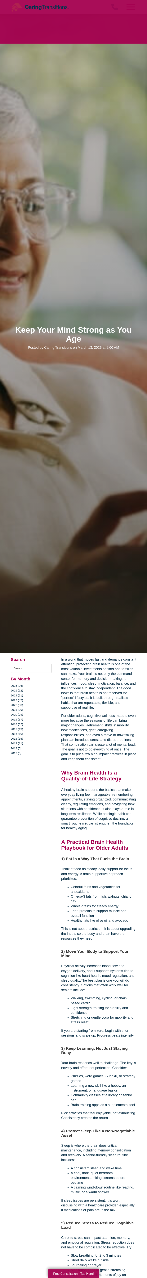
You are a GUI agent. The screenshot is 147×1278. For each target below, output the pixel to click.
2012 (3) (16, 753)
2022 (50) (17, 705)
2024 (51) (17, 695)
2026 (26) (17, 685)
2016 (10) (17, 733)
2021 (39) (17, 709)
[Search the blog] (31, 668)
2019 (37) (17, 719)
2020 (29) (17, 714)
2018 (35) (17, 724)
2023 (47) (17, 700)
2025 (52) (17, 690)
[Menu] (130, 7)
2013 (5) (16, 748)
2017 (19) (17, 729)
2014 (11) (17, 743)
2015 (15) (17, 738)
